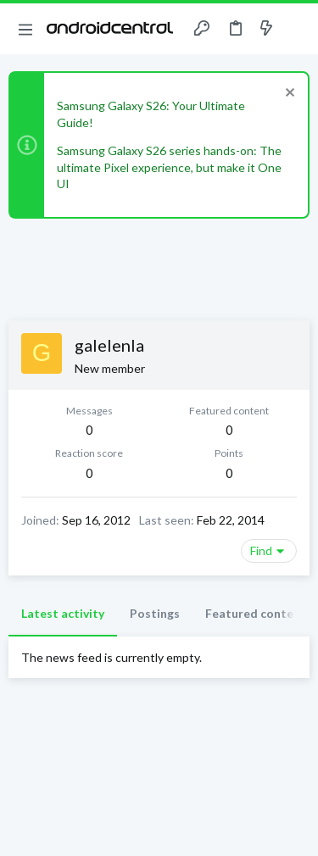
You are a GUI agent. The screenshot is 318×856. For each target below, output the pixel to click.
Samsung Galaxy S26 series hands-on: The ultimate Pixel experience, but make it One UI (169, 167)
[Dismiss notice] (288, 94)
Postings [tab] (155, 613)
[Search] (295, 29)
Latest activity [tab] (62, 613)
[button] (25, 28)
